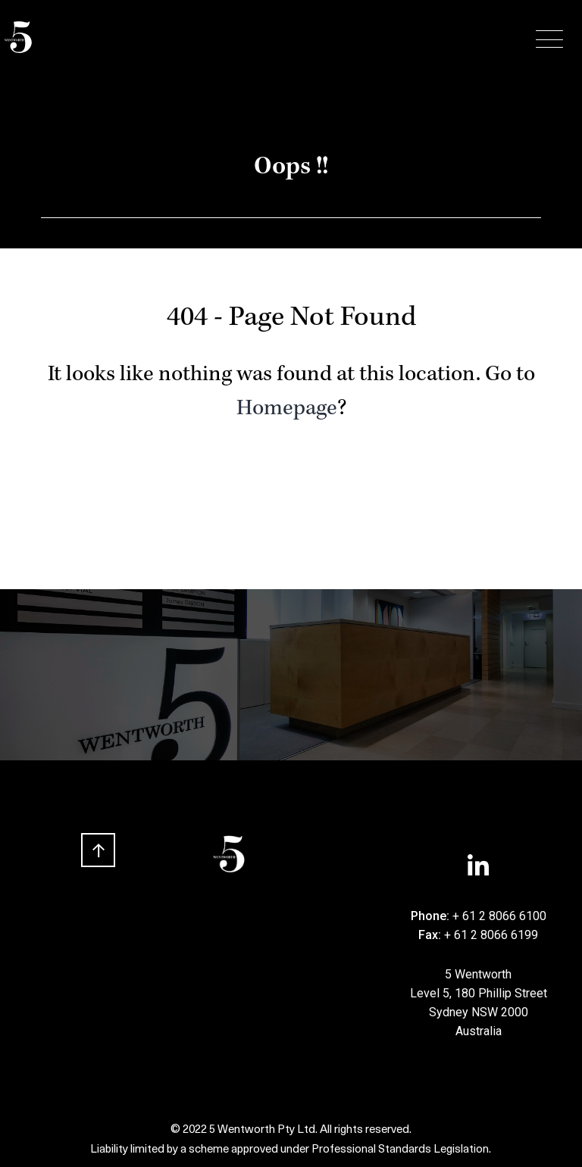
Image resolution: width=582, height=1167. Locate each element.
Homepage (286, 409)
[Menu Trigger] (549, 39)
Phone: (431, 916)
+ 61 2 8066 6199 (491, 935)
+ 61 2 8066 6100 (499, 916)
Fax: (431, 935)
